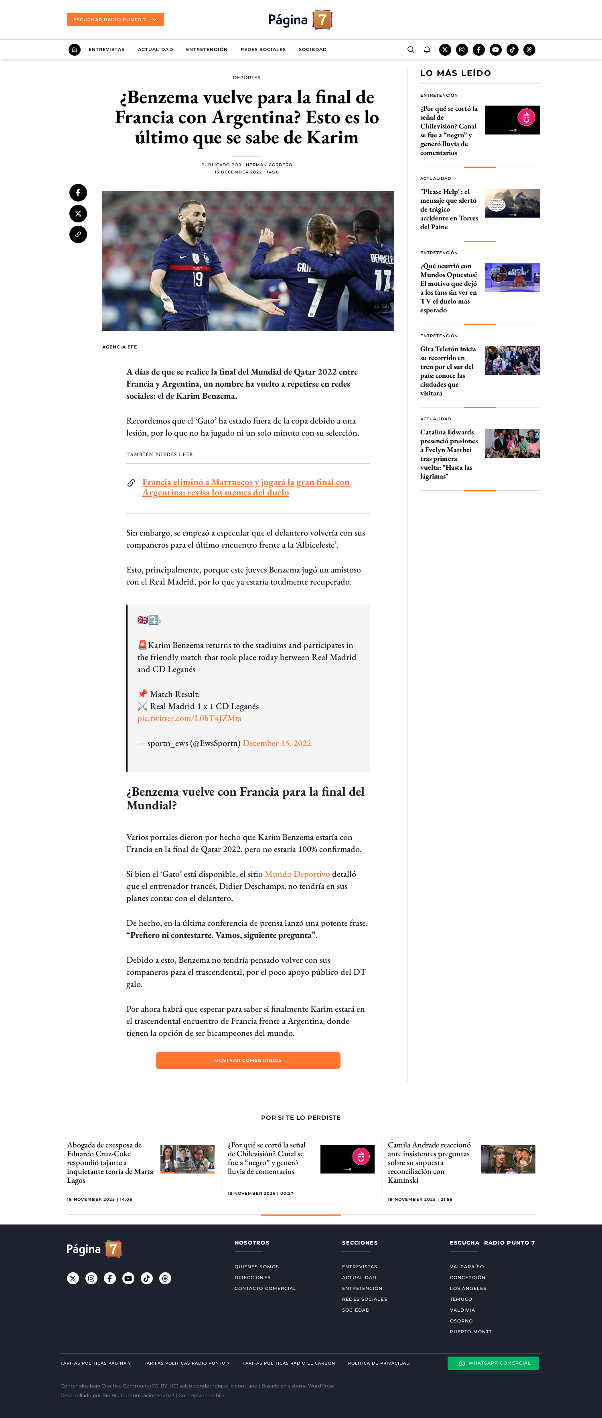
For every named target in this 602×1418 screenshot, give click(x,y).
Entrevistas (107, 49)
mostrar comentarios (248, 1060)
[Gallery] (301, 1171)
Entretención (207, 49)
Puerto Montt (471, 1331)
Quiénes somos (257, 1266)
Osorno (461, 1321)
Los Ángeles (468, 1288)
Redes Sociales (263, 49)
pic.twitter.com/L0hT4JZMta (189, 718)
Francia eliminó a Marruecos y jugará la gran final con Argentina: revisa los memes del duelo (246, 487)
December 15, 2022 (277, 743)
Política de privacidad (379, 1363)
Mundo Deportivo (297, 874)
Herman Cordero (269, 165)
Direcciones (253, 1277)
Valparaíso (467, 1266)
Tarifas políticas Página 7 (96, 1363)
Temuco (461, 1299)
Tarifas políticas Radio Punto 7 (187, 1363)
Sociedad (313, 49)
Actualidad (155, 49)
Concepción (468, 1277)
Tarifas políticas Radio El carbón (289, 1363)
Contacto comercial (266, 1288)
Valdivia (462, 1310)
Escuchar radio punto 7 (115, 19)
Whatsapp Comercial (495, 1363)
